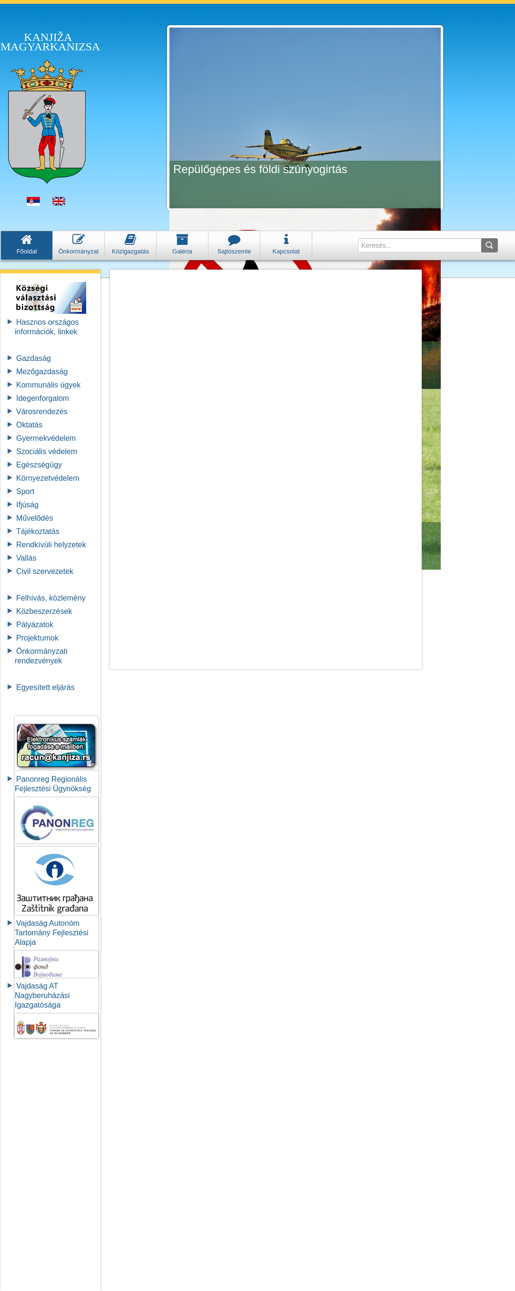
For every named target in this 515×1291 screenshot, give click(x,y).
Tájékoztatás (37, 531)
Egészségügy (39, 465)
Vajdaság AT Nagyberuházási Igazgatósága (42, 995)
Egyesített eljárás (45, 687)
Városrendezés (42, 412)
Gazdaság (33, 358)
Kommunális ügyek (48, 385)
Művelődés (34, 518)
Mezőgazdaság (42, 372)
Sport (25, 491)
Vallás (26, 558)
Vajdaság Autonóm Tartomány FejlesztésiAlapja (52, 932)
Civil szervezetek (44, 571)
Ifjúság (27, 505)
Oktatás (29, 425)
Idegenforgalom (42, 398)
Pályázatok (34, 625)
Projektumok (37, 638)
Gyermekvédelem (46, 438)
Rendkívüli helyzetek (51, 545)
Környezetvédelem (47, 478)
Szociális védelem (46, 451)
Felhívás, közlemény (51, 598)
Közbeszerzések (44, 611)
